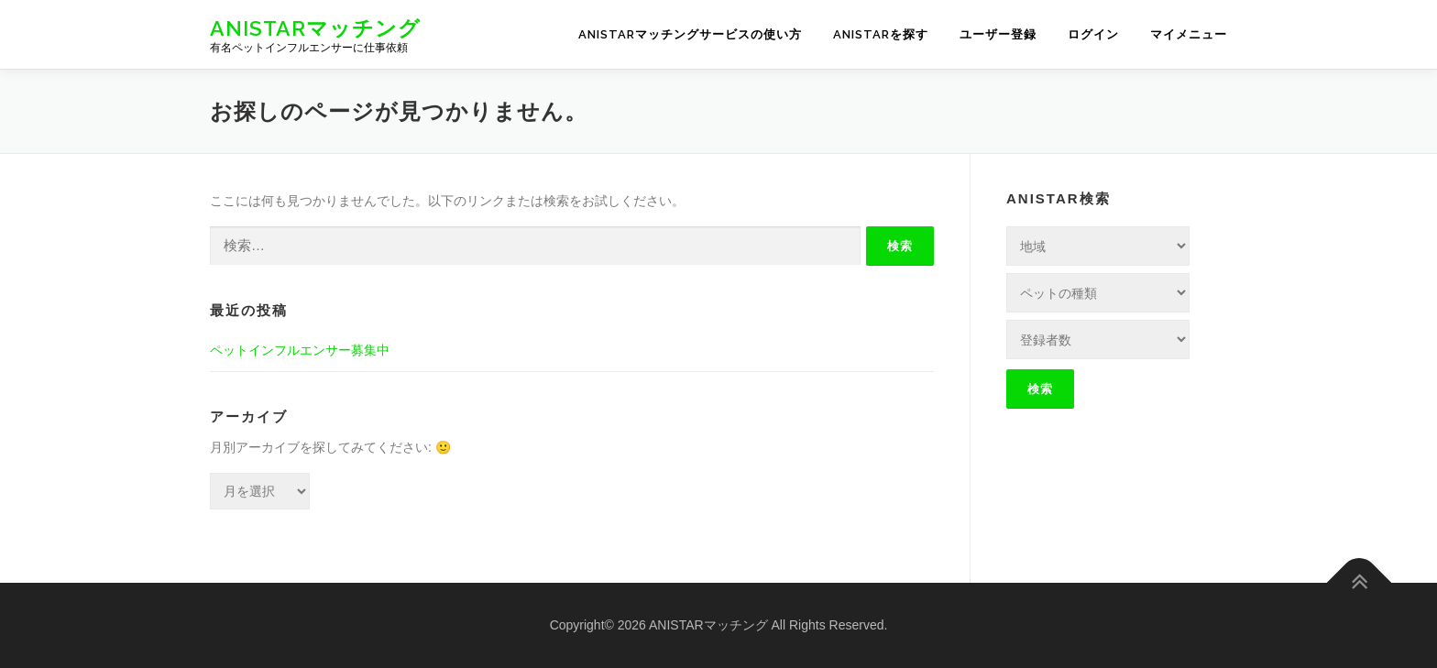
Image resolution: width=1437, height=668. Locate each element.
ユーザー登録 (998, 34)
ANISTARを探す (880, 34)
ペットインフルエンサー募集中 (299, 350)
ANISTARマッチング (315, 28)
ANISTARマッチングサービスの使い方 (690, 34)
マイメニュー (1188, 34)
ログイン (1093, 34)
